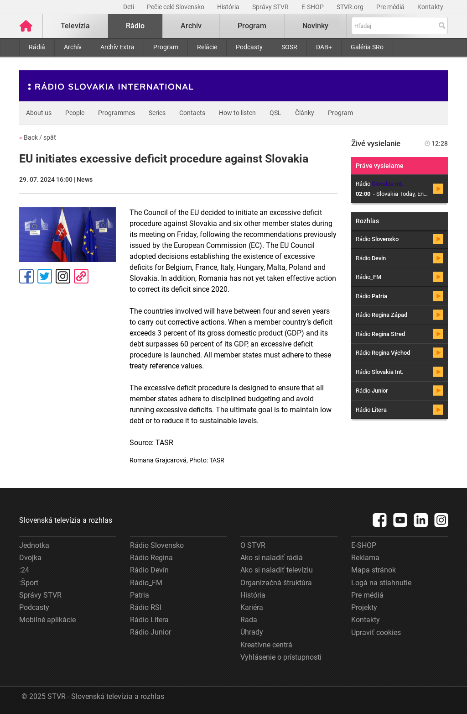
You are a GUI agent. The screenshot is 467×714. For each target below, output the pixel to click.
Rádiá (37, 47)
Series (157, 112)
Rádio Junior (150, 632)
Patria (139, 595)
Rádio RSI (145, 607)
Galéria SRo (367, 47)
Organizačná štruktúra (276, 582)
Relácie (207, 47)
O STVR (252, 545)
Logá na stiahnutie (381, 582)
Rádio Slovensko (157, 545)
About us (39, 112)
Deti (129, 6)
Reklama (365, 557)
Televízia (75, 25)
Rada (248, 619)
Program (165, 47)
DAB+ (324, 47)
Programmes (116, 112)
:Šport (28, 582)
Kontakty (430, 6)
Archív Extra (117, 47)
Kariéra (251, 607)
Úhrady (251, 632)
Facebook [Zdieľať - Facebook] (26, 276)
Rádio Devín (149, 570)
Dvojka (30, 557)
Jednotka (34, 545)
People (74, 112)
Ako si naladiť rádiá (271, 557)
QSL (275, 112)
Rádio (135, 25)
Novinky (315, 25)
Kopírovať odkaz (81, 276)
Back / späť (37, 137)
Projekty (364, 607)
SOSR (289, 47)
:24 (24, 570)
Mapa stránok (373, 570)
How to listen (237, 112)
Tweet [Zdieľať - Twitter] (44, 276)
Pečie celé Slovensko (176, 6)
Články (304, 112)
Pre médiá (391, 6)
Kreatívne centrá (266, 644)
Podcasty (249, 47)
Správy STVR (271, 6)
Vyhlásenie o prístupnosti (281, 657)
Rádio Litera (149, 619)
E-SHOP (313, 6)
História (229, 6)
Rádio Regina (151, 557)
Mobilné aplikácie (47, 619)
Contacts (192, 112)
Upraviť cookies (376, 632)
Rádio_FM (146, 582)
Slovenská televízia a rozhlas (65, 520)
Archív (73, 47)
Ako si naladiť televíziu (276, 570)
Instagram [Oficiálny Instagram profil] (63, 276)
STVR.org (351, 6)
